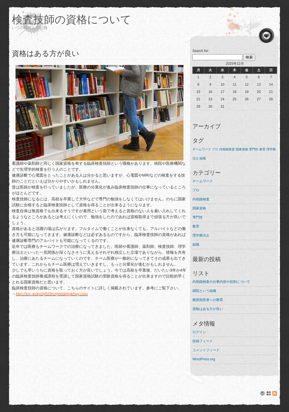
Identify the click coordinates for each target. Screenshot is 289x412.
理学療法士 (200, 235)
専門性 (197, 217)
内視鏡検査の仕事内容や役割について (221, 282)
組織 (195, 244)
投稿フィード (202, 341)
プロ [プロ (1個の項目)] (215, 149)
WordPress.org (203, 359)
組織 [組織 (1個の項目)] (203, 158)
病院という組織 (204, 291)
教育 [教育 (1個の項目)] (262, 149)
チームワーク (202, 181)
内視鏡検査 (200, 199)
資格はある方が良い (207, 309)
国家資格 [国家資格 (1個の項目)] (242, 149)
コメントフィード (206, 350)
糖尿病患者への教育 (207, 300)
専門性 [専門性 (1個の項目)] (253, 149)
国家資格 (199, 208)
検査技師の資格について (71, 19)
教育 (195, 226)
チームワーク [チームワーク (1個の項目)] (201, 149)
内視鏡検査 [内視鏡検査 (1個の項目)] (227, 149)
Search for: (200, 51)
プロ (195, 190)
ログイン (199, 332)
